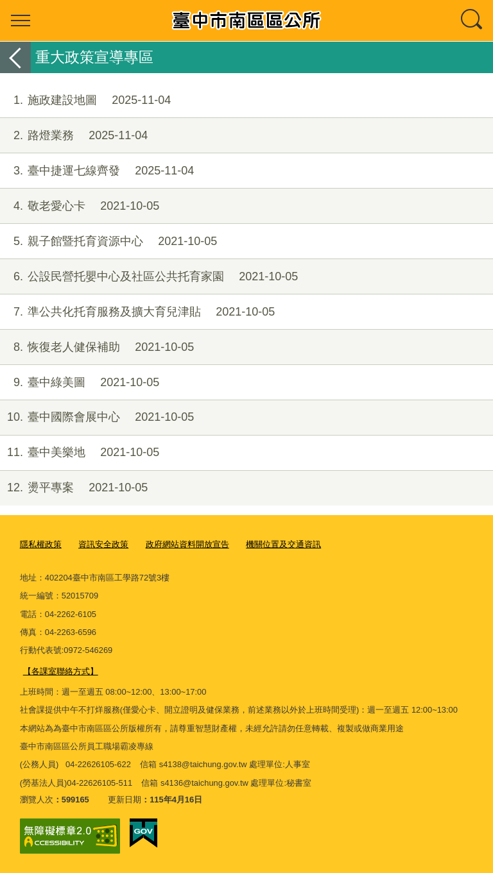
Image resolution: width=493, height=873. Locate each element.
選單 (20, 20)
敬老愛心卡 (79, 206)
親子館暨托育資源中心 (108, 241)
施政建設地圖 (85, 100)
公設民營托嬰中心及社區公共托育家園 (149, 276)
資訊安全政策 (103, 544)
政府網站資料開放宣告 (187, 544)
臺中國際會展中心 (97, 417)
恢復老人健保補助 (97, 347)
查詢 (472, 20)
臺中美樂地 (79, 452)
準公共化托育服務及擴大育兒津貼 (137, 312)
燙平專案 (74, 488)
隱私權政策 (41, 544)
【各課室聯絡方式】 (60, 671)
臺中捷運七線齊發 (97, 171)
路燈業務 (74, 135)
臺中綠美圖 (79, 382)
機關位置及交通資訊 (283, 544)
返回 (15, 57)
